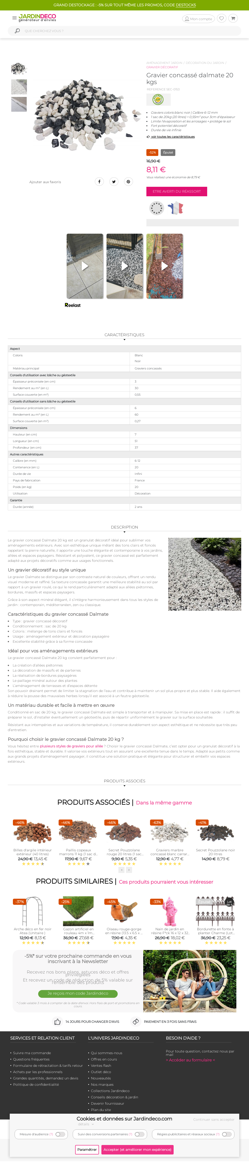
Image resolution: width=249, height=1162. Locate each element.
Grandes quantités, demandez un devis (45, 1079)
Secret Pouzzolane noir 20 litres (215, 852)
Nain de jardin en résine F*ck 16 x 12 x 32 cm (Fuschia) (169, 934)
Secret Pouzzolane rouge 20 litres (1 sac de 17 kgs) (124, 854)
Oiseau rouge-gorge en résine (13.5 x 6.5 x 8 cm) (124, 934)
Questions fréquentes (31, 1060)
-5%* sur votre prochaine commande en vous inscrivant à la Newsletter (78, 959)
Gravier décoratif (162, 67)
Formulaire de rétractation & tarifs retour (48, 1066)
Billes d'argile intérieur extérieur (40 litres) (32, 852)
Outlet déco (101, 1072)
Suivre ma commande (32, 1053)
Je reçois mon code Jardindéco (78, 994)
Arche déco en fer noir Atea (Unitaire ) (33, 932)
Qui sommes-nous (106, 1053)
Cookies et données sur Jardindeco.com (124, 1119)
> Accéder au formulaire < (190, 1061)
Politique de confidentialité (36, 1085)
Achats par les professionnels (37, 1072)
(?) (51, 1134)
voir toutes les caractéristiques (170, 136)
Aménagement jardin (164, 63)
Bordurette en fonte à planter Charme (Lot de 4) (215, 934)
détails (86, 1124)
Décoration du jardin (205, 63)
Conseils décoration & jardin (114, 1098)
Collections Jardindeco (110, 1091)
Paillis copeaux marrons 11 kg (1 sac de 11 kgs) (78, 854)
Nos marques (102, 1085)
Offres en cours (104, 1060)
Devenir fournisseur (107, 1104)
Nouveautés (101, 1079)
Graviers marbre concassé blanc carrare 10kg (170, 854)
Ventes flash (101, 1066)
